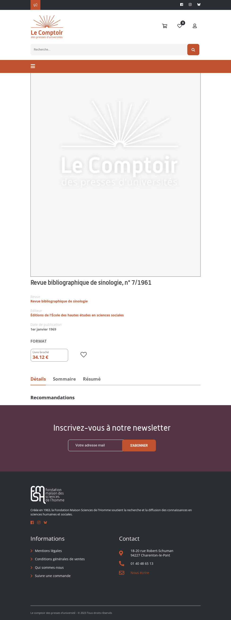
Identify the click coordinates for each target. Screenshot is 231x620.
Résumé (92, 379)
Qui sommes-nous (49, 567)
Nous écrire (140, 572)
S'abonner (139, 445)
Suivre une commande (53, 575)
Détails (38, 379)
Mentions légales (48, 550)
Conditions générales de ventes (60, 559)
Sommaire (64, 379)
